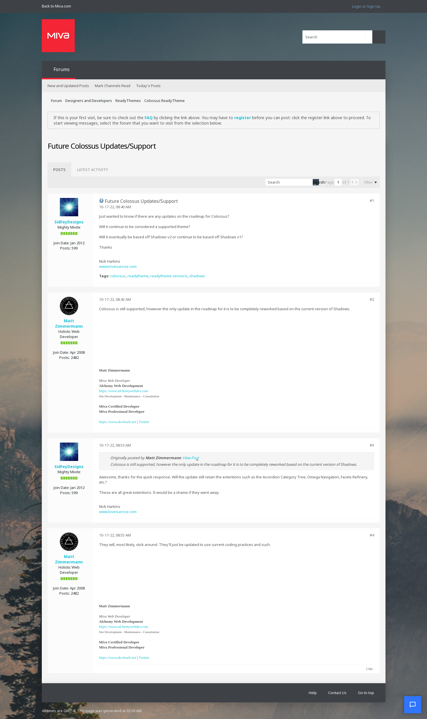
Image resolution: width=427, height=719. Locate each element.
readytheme (138, 275)
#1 (372, 200)
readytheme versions (169, 275)
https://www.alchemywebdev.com (123, 391)
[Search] (337, 37)
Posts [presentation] (59, 169)
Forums (62, 69)
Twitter (144, 422)
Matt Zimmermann (69, 323)
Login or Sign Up (366, 6)
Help (313, 692)
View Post (190, 457)
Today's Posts (148, 85)
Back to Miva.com (56, 6)
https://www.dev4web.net (117, 422)
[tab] (59, 169)
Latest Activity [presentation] (92, 169)
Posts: (65, 248)
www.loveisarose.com (118, 266)
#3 (372, 445)
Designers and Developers (88, 100)
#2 (372, 299)
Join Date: (62, 242)
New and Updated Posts (68, 85)
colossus (118, 275)
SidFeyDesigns (69, 222)
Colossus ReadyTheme (164, 100)
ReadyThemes (128, 100)
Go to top (366, 692)
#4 (372, 535)
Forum (56, 100)
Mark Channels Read (112, 85)
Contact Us (337, 692)
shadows (197, 275)
